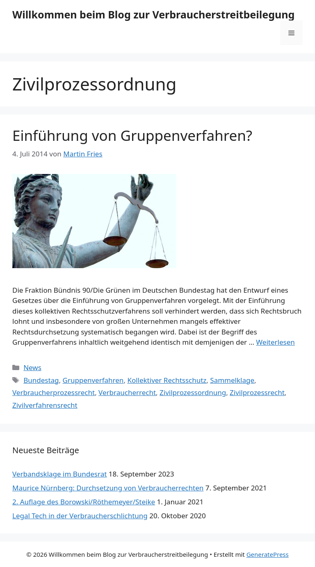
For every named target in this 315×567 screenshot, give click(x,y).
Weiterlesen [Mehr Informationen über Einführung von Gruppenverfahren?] (275, 342)
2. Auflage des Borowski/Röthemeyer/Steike (83, 501)
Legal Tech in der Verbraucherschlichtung (80, 515)
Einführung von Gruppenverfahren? (132, 135)
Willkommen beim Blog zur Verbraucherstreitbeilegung (153, 14)
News (32, 367)
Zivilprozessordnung (193, 392)
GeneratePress (268, 554)
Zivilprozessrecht (257, 392)
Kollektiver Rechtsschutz (166, 380)
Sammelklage (232, 380)
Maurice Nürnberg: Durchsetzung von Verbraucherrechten (107, 487)
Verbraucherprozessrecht (53, 392)
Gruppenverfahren (93, 380)
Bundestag (41, 380)
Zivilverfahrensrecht (45, 405)
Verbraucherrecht (127, 392)
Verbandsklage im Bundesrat (59, 474)
